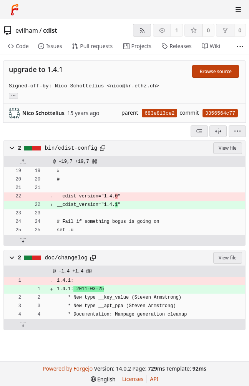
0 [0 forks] (239, 30)
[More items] (240, 46)
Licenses (133, 379)
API (154, 379)
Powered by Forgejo (68, 368)
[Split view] (218, 131)
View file (227, 148)
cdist (50, 30)
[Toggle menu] (238, 10)
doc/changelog (66, 258)
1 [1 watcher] (176, 30)
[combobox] (199, 131)
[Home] (14, 10)
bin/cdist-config (71, 148)
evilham (26, 30)
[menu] (237, 131)
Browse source (215, 71)
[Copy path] (102, 148)
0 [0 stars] (208, 30)
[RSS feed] (142, 30)
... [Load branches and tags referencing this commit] (13, 95)
